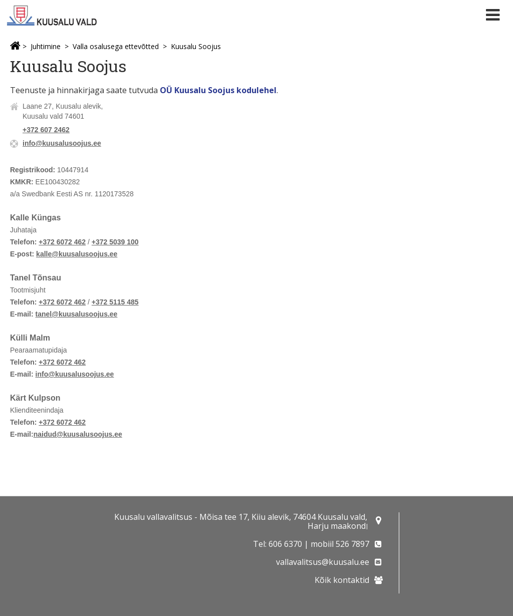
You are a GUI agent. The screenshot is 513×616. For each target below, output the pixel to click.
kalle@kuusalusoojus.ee (76, 254)
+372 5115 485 (115, 302)
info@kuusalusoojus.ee (62, 143)
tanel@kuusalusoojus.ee (77, 314)
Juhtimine (46, 46)
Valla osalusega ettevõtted (116, 46)
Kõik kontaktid (342, 579)
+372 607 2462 (46, 130)
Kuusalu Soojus (196, 46)
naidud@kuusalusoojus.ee (78, 434)
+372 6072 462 (62, 242)
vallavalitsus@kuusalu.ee (322, 561)
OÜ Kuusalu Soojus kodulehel (218, 90)
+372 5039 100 (115, 242)
